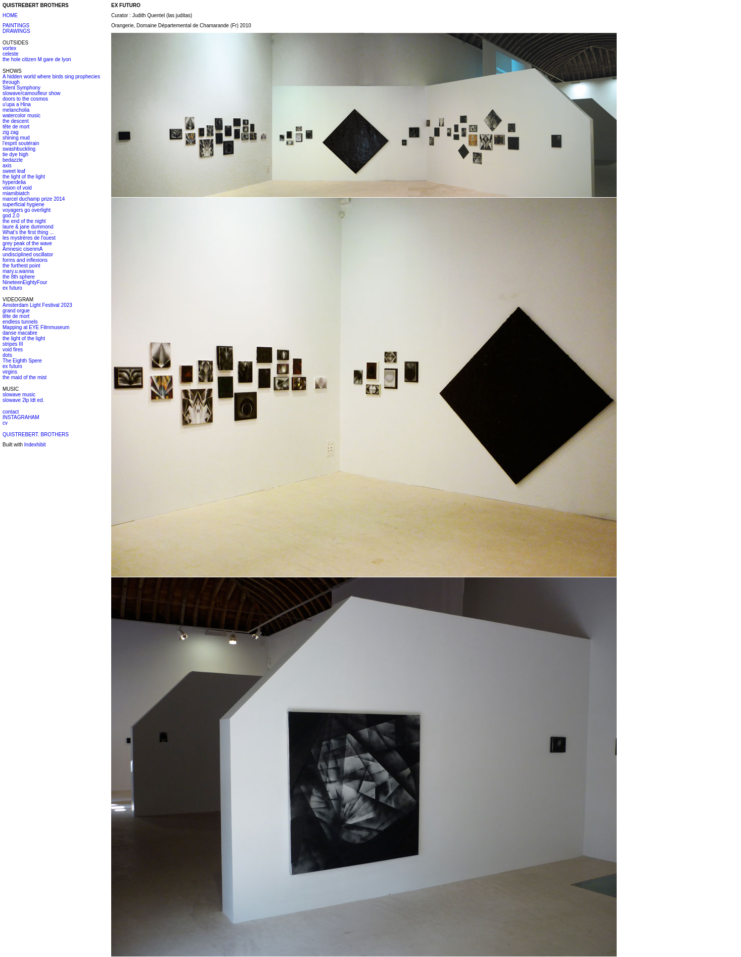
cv (5, 423)
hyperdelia (14, 182)
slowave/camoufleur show (32, 93)
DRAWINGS (16, 31)
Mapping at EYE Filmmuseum (36, 327)
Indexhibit (35, 444)
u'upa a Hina (17, 104)
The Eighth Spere (22, 360)
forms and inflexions (25, 260)
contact (11, 412)
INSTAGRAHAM (21, 417)
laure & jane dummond (28, 227)
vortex (9, 48)
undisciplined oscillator (28, 254)
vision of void (17, 188)
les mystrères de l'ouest (29, 238)
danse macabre (20, 333)
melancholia (16, 110)
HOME (10, 15)
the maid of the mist (25, 377)
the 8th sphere (19, 277)
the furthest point (21, 265)
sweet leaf (14, 171)
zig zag (11, 132)
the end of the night (24, 221)
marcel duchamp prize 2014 (34, 199)
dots (7, 355)
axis (7, 165)
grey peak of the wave (27, 243)
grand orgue (16, 310)
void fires (13, 349)
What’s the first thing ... (28, 232)
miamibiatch (16, 193)
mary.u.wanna (18, 271)
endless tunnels (20, 322)
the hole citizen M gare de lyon (37, 59)
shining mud (16, 138)
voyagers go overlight (27, 210)
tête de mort (16, 126)
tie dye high (15, 154)
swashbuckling (19, 149)
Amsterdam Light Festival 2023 (37, 305)
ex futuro (12, 288)
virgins (10, 372)
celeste (11, 54)
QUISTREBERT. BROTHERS (36, 434)
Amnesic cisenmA (22, 249)
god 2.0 (11, 215)
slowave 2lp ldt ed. (23, 400)
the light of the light (24, 176)
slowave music (19, 394)
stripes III (13, 344)
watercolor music (21, 115)
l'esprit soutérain (21, 143)
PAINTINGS (16, 25)
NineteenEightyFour (25, 282)
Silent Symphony (21, 87)
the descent (16, 121)
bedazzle (13, 160)
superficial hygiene (23, 204)
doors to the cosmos (25, 99)
